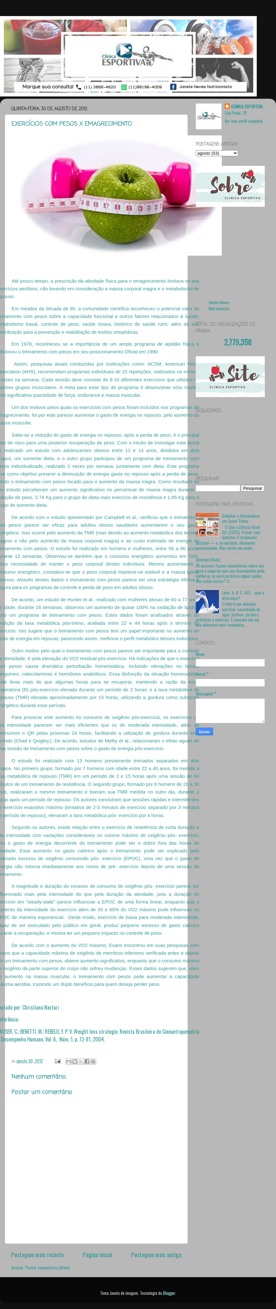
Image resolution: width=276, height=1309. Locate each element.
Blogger (169, 1293)
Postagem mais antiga (156, 1254)
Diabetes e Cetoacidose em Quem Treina (241, 518)
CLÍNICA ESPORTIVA (247, 107)
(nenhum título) (208, 559)
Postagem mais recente (37, 1254)
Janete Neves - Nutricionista (220, 305)
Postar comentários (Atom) (48, 1267)
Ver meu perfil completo (244, 121)
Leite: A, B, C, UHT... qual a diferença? (243, 595)
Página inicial (97, 1254)
